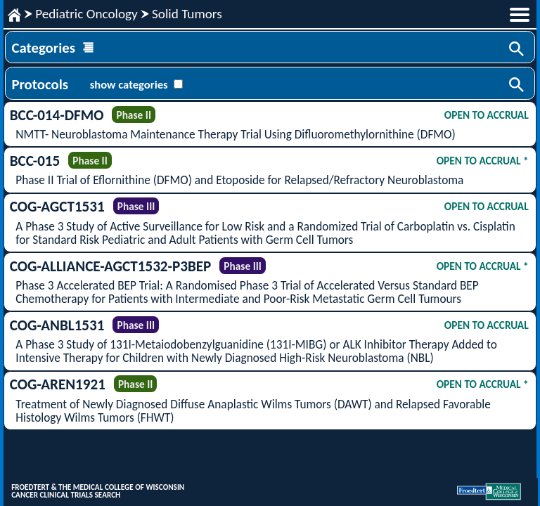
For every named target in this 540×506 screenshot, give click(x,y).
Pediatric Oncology (86, 14)
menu (519, 15)
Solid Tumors (187, 14)
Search (517, 49)
